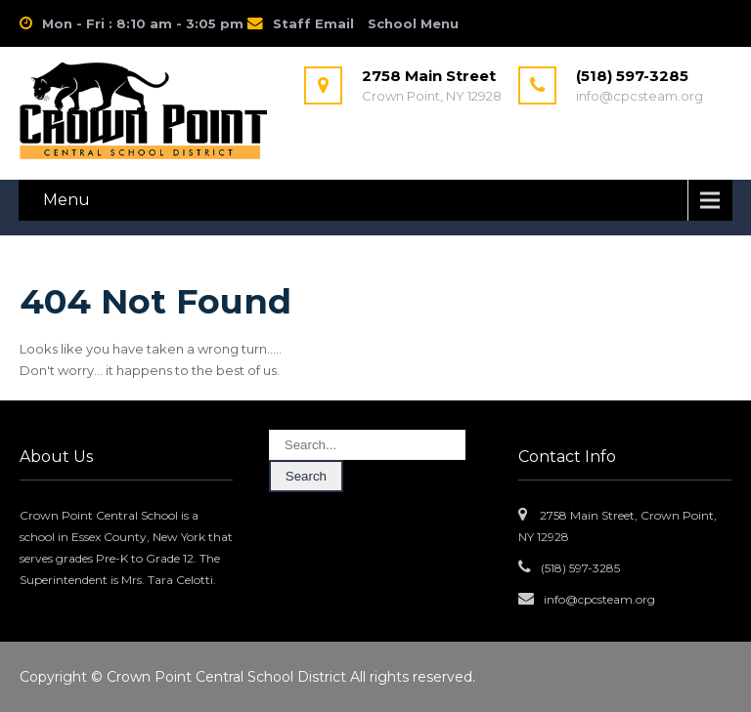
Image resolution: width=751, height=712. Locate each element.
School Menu (413, 23)
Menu (66, 199)
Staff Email (313, 23)
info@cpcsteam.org (599, 599)
